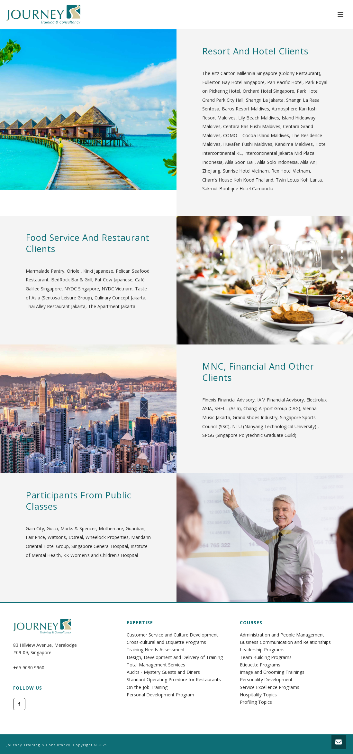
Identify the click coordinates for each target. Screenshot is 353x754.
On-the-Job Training (147, 687)
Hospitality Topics (258, 695)
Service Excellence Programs (269, 687)
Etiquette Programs (260, 665)
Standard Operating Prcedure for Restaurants (174, 679)
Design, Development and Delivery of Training (175, 657)
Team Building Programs (266, 657)
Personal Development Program (160, 695)
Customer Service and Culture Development (172, 635)
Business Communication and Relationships (285, 642)
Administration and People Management (282, 635)
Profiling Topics (256, 702)
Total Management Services (156, 665)
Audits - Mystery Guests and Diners (163, 672)
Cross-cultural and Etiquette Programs (166, 642)
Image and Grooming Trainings (272, 672)
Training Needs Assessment (156, 649)
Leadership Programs (262, 649)
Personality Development (266, 679)
